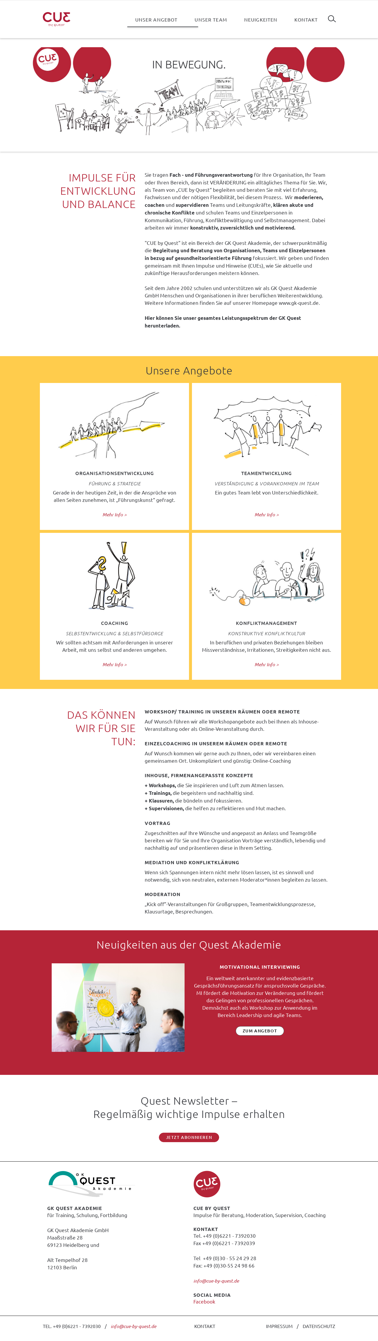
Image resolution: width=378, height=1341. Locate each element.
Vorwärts (336, 1019)
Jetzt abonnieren (189, 1137)
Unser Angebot (156, 19)
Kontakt (306, 19)
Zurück (41, 1019)
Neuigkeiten (261, 19)
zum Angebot (260, 1031)
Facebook (204, 1301)
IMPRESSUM (279, 1326)
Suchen (332, 16)
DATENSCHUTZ (319, 1326)
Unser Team (211, 19)
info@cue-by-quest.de (216, 1281)
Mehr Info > (114, 514)
